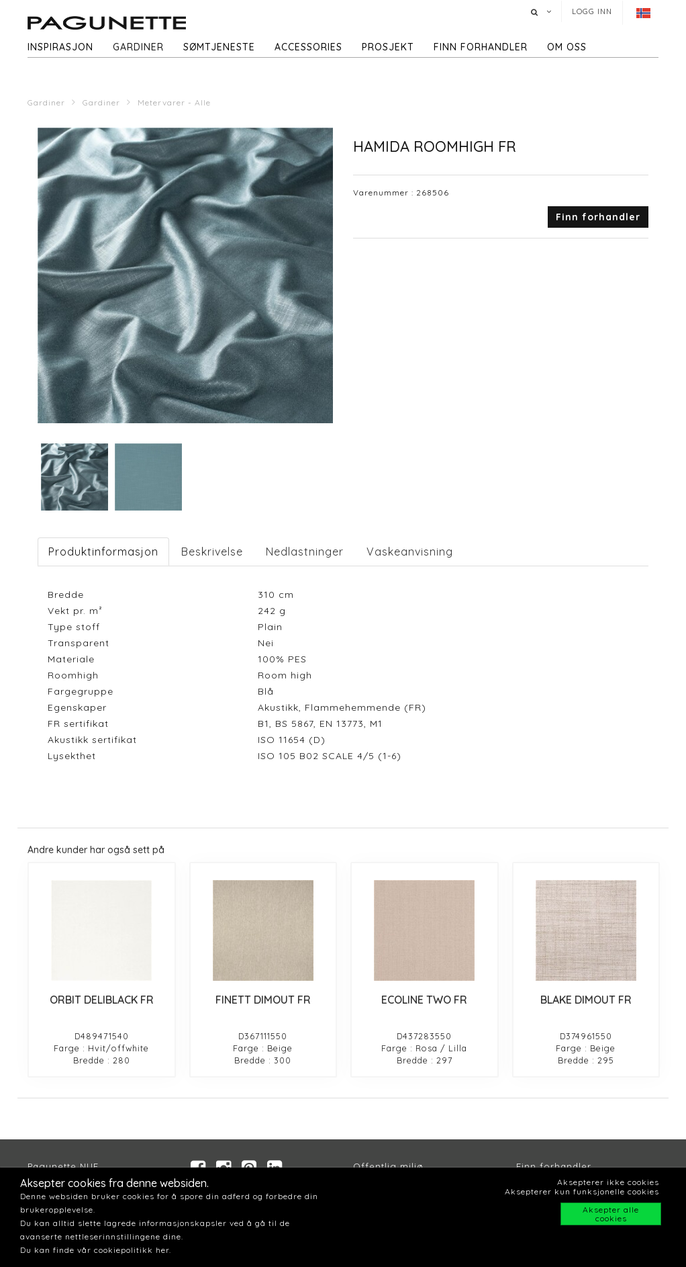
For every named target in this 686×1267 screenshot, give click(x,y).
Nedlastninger (305, 551)
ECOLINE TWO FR (424, 999)
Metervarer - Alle (174, 102)
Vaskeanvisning (409, 551)
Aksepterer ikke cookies (608, 1182)
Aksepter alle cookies (611, 1214)
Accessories (308, 47)
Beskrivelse (212, 551)
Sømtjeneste (219, 47)
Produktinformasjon (103, 551)
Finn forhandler (481, 47)
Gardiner (138, 47)
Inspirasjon (60, 47)
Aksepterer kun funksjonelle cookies (582, 1191)
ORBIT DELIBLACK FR (102, 999)
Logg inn (592, 11)
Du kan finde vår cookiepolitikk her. (95, 1250)
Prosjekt (388, 47)
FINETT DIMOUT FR (263, 999)
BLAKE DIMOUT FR (586, 999)
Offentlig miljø (388, 1166)
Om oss (567, 47)
